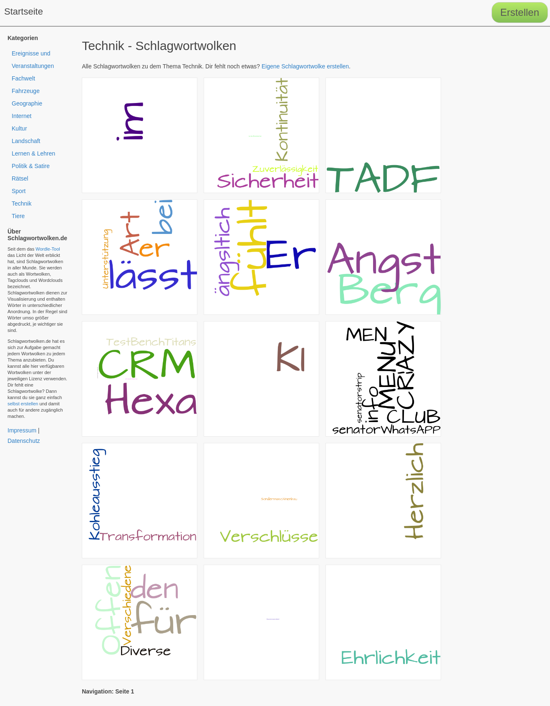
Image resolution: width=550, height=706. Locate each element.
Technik (21, 203)
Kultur (19, 128)
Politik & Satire (31, 166)
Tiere (18, 216)
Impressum (22, 430)
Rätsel (20, 178)
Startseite (23, 11)
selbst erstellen (23, 403)
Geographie (27, 103)
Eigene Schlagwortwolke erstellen (305, 66)
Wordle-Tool (47, 248)
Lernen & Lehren (33, 153)
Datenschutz (24, 440)
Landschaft (26, 141)
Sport (18, 191)
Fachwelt (23, 78)
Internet (21, 116)
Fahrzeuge (26, 91)
